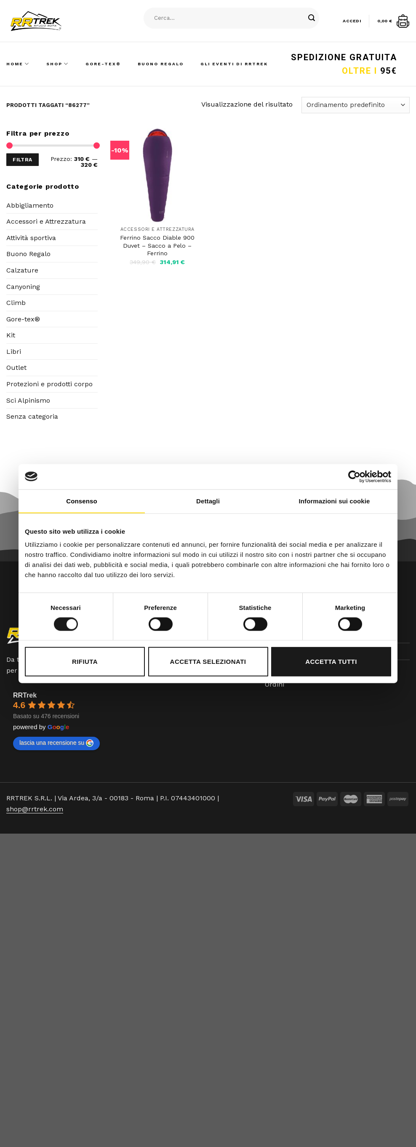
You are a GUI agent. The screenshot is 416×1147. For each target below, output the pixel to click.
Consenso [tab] (81, 500)
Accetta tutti (331, 661)
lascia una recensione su (56, 743)
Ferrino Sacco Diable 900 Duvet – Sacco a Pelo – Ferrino (157, 245)
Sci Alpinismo (28, 400)
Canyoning (23, 287)
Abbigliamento (29, 205)
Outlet (16, 368)
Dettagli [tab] (208, 500)
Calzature (22, 270)
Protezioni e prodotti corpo (49, 384)
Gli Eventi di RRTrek (234, 63)
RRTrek (25, 695)
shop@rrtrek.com (34, 809)
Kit (10, 335)
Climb (16, 303)
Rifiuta (85, 661)
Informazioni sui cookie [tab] (334, 500)
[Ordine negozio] (355, 105)
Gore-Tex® (103, 63)
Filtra (22, 160)
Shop (57, 64)
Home (17, 64)
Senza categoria (32, 416)
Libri (13, 352)
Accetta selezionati (208, 661)
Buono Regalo (161, 63)
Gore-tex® (23, 319)
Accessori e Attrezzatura (46, 221)
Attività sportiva (31, 238)
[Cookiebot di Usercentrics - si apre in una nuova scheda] (354, 476)
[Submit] (312, 18)
